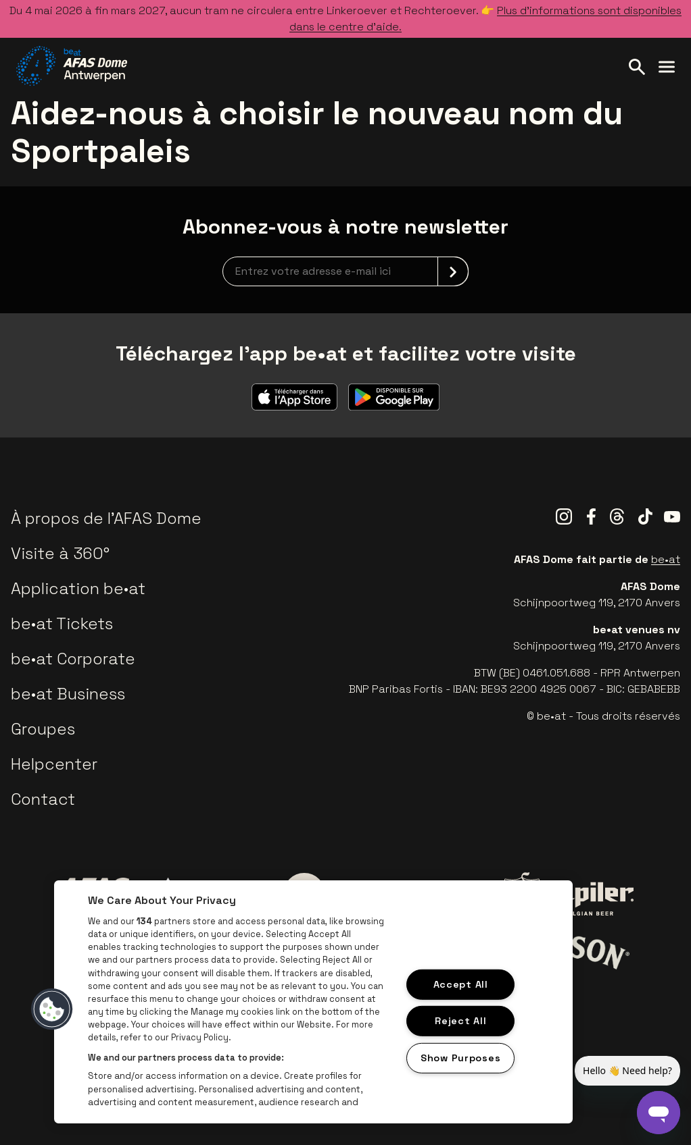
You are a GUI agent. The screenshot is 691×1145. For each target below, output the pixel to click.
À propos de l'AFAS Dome (106, 518)
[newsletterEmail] (345, 271)
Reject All (460, 1021)
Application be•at (78, 588)
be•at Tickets (62, 623)
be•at (665, 559)
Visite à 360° (60, 553)
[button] (52, 1009)
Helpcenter (54, 763)
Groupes (43, 728)
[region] (313, 1001)
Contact (43, 799)
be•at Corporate (73, 658)
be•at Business (68, 693)
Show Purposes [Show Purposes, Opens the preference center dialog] (460, 1058)
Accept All (460, 984)
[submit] (453, 271)
